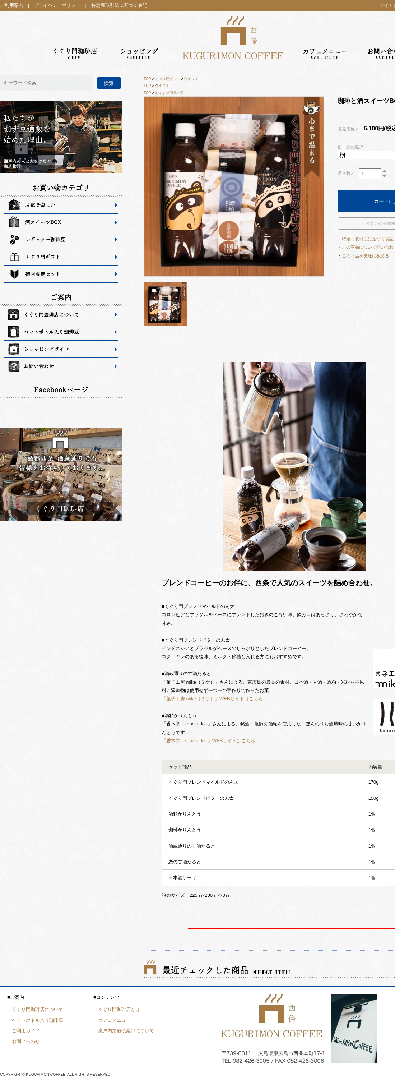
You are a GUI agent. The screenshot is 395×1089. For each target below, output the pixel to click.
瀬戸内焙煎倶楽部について (126, 1030)
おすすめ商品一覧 (169, 93)
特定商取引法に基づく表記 (119, 5)
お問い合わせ (26, 1041)
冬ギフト (191, 79)
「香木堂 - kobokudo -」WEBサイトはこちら (209, 740)
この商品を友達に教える (365, 255)
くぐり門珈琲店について (37, 1009)
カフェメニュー (326, 36)
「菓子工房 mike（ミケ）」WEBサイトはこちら (212, 698)
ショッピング (139, 36)
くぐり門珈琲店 (76, 36)
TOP (147, 79)
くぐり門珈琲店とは (119, 1009)
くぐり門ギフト (167, 79)
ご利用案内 (11, 5)
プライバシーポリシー (57, 5)
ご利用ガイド (26, 1030)
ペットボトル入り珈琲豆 (37, 1020)
